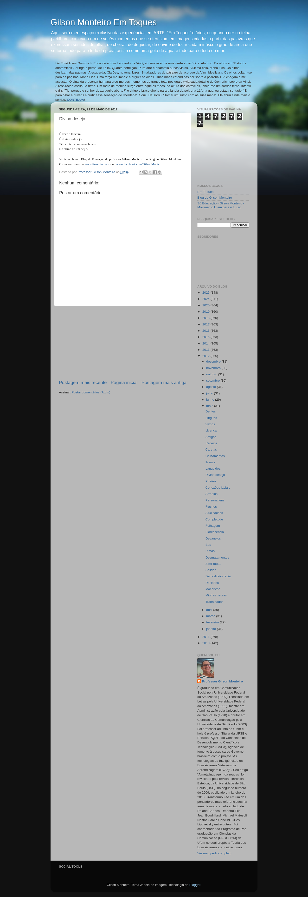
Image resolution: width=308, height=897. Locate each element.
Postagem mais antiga (163, 382)
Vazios (210, 424)
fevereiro (213, 622)
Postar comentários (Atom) (91, 392)
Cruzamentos (215, 456)
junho (210, 399)
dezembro (214, 361)
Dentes (210, 411)
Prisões (210, 481)
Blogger (194, 885)
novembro (214, 368)
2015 (206, 337)
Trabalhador (214, 602)
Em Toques (205, 192)
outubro (212, 374)
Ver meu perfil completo (214, 853)
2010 (206, 643)
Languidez (212, 468)
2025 (206, 292)
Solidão (210, 570)
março (211, 616)
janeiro (211, 629)
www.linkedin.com (97, 164)
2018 (206, 318)
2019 (206, 311)
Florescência (214, 532)
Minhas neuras (216, 595)
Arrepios (211, 494)
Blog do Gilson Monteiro (214, 197)
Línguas (211, 418)
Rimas (210, 551)
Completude (214, 519)
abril (209, 610)
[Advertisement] (123, 343)
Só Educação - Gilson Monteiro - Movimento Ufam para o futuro (220, 205)
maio (210, 406)
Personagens (215, 500)
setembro (213, 380)
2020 (206, 305)
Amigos (210, 437)
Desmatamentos (217, 557)
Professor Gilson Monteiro (222, 681)
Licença (211, 430)
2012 (206, 356)
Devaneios (213, 538)
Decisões (212, 583)
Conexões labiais (217, 487)
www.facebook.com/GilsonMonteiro (139, 164)
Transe (210, 462)
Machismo (212, 589)
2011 (206, 637)
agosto (211, 387)
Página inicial (124, 382)
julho (210, 393)
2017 (206, 324)
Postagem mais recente (83, 382)
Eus (208, 544)
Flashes (211, 506)
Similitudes (213, 564)
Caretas (211, 449)
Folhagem (212, 525)
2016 (206, 330)
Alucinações (214, 513)
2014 (206, 343)
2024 (206, 299)
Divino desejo (215, 475)
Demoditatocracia (218, 576)
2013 (206, 349)
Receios (211, 443)
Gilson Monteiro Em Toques (104, 22)
